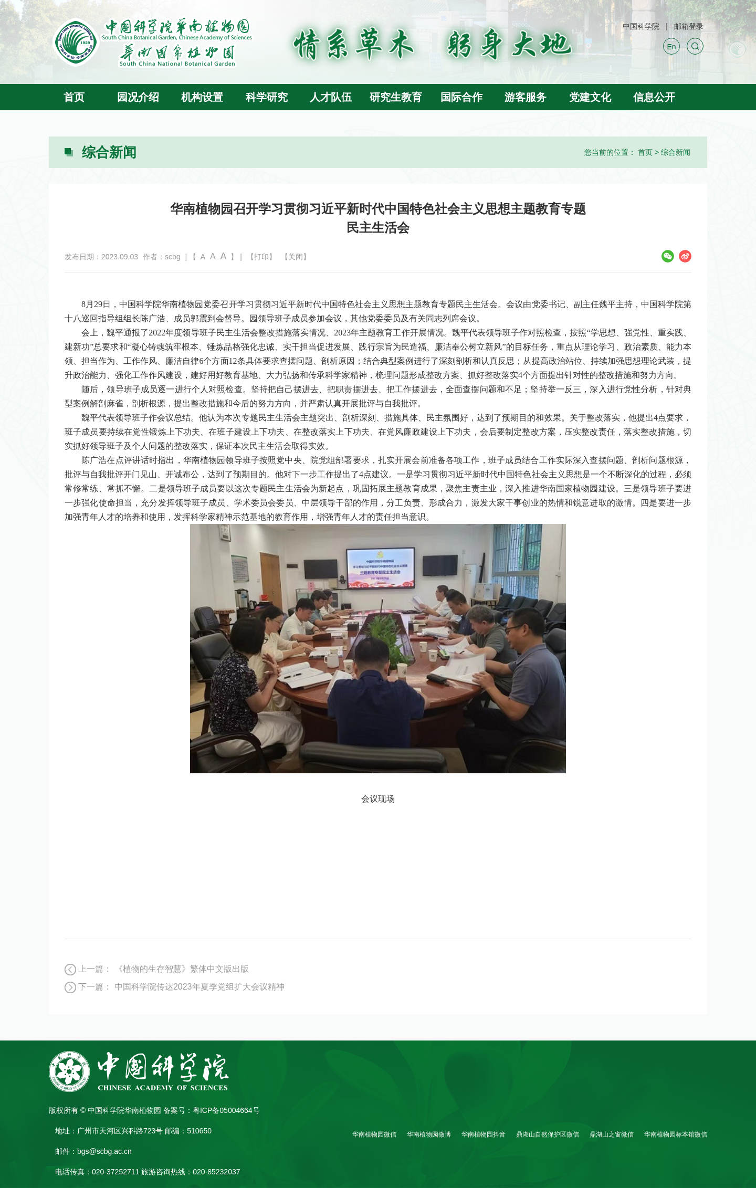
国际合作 (461, 97)
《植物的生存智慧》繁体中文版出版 (181, 968)
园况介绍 (138, 97)
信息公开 (654, 97)
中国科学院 (641, 26)
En (671, 47)
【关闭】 (295, 257)
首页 (74, 97)
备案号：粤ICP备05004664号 (211, 1110)
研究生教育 (396, 97)
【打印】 (261, 257)
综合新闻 (675, 152)
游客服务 (526, 97)
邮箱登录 (689, 26)
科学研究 (267, 97)
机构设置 (202, 97)
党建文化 (590, 97)
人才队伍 (331, 97)
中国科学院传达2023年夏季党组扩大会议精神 (199, 986)
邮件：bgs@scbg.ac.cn (93, 1151)
